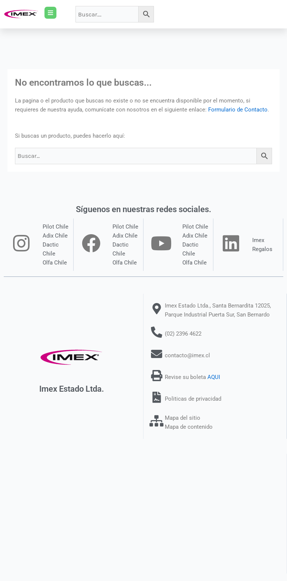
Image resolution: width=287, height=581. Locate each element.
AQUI (213, 377)
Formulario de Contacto (238, 109)
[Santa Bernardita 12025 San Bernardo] (143, 514)
